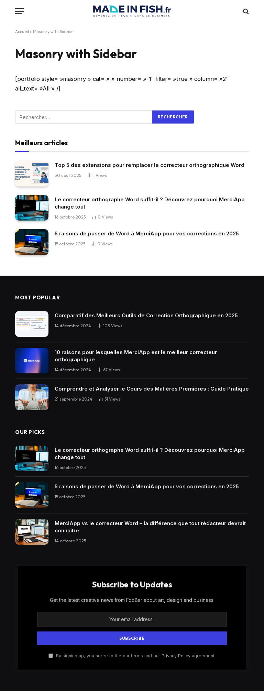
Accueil (22, 31)
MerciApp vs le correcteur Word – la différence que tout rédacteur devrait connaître (150, 527)
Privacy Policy (176, 655)
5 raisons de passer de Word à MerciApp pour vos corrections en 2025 (147, 233)
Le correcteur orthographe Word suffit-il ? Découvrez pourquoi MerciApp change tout (150, 203)
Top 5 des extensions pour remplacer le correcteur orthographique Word (149, 165)
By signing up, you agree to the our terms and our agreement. (132, 655)
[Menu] (19, 11)
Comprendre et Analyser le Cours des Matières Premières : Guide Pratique (152, 388)
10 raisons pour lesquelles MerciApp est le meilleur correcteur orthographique (136, 356)
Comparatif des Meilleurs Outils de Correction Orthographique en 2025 (146, 315)
